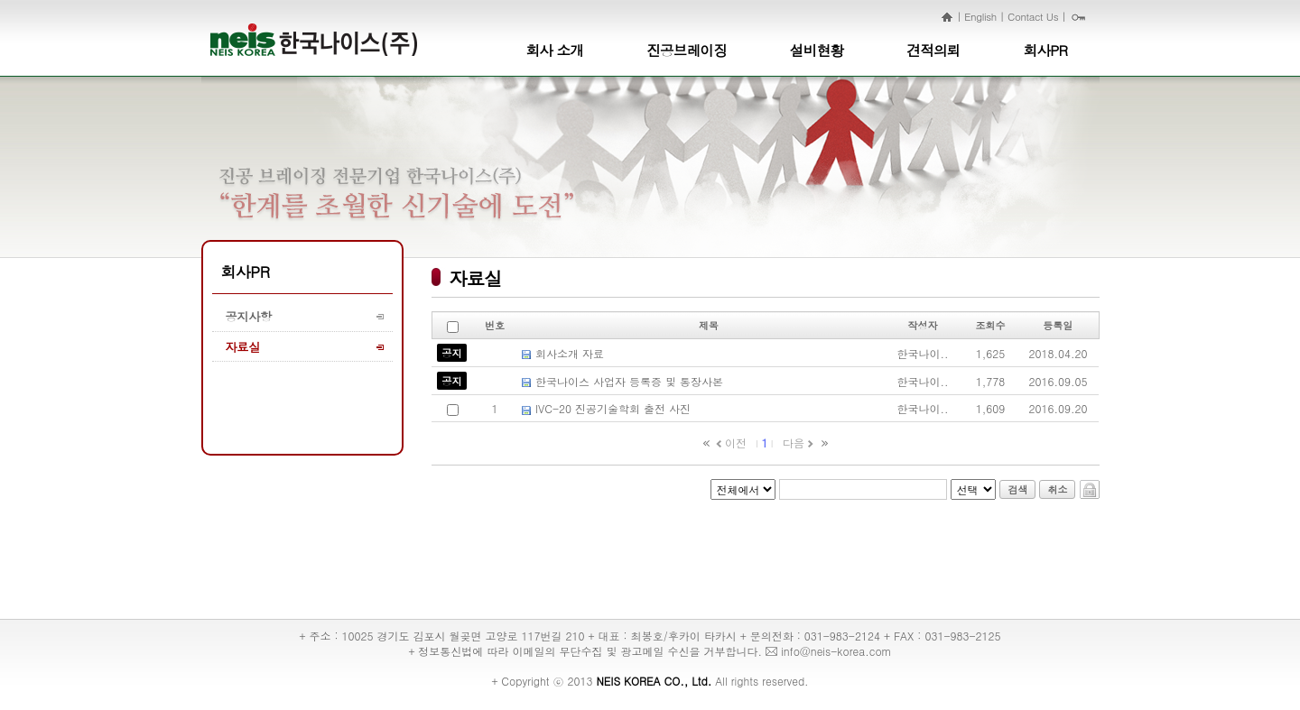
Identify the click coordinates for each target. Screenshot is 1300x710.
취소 (1057, 489)
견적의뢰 (933, 50)
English (980, 16)
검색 (1017, 489)
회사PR (1046, 50)
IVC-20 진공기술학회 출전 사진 (613, 408)
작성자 (923, 325)
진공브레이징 (686, 50)
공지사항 (249, 316)
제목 (709, 325)
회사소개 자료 (569, 353)
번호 (495, 325)
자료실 (243, 346)
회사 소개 (555, 50)
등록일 (1057, 325)
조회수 (991, 325)
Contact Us (1033, 16)
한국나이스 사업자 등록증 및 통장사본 (629, 381)
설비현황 (816, 50)
